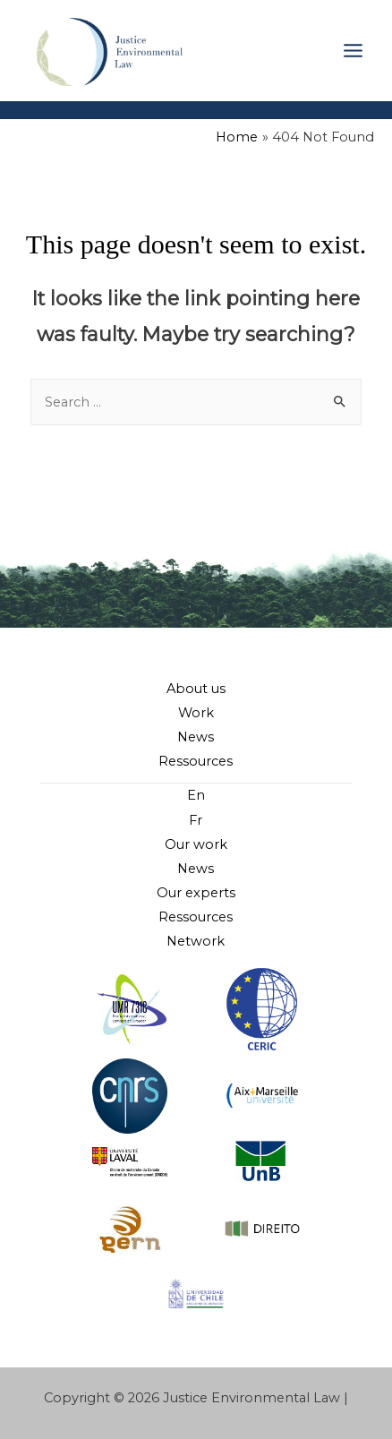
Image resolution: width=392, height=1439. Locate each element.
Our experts (196, 893)
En (196, 795)
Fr (195, 820)
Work (196, 713)
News (195, 737)
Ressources (195, 761)
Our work (196, 844)
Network (195, 941)
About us (196, 689)
